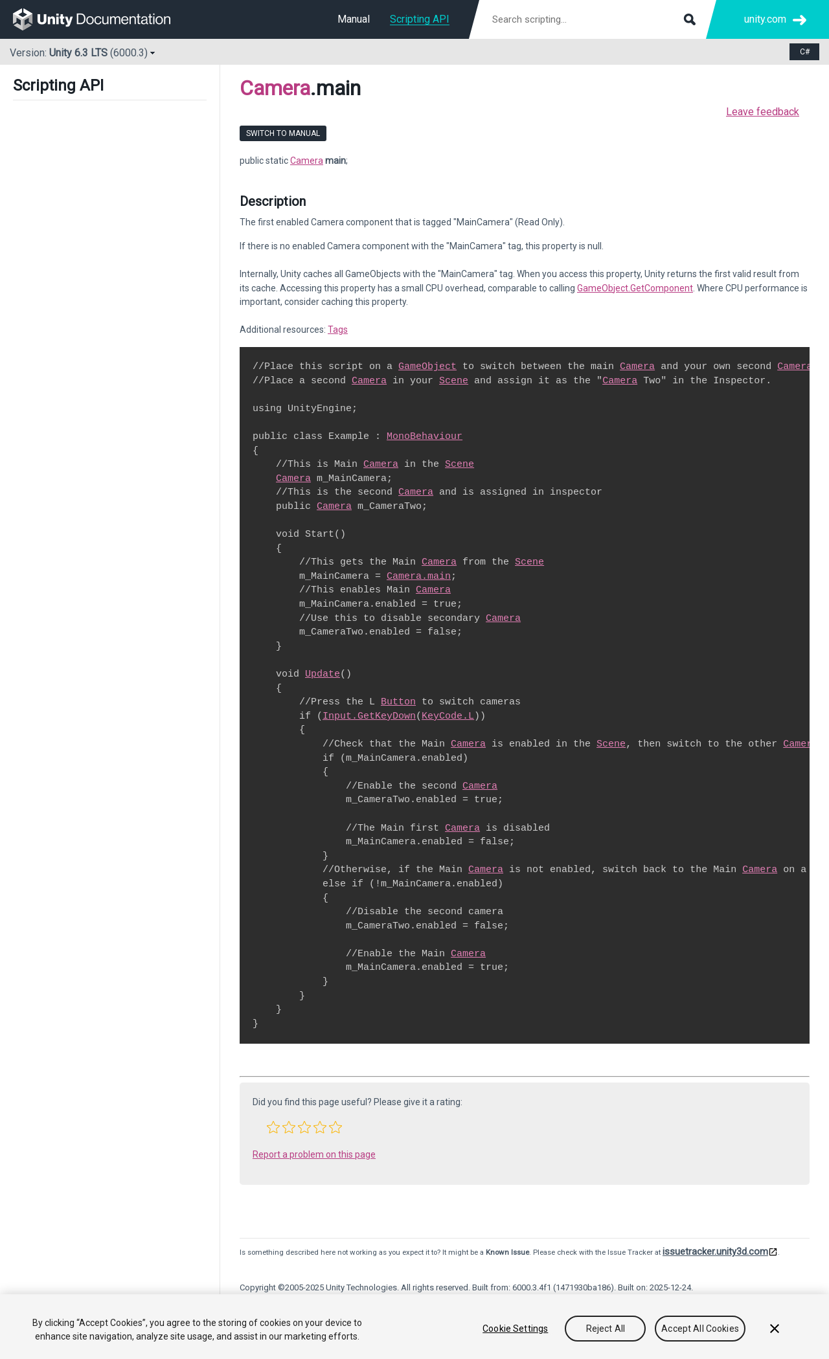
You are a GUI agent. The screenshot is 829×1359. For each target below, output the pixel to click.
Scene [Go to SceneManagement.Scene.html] (453, 380)
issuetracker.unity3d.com (715, 1251)
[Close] (774, 1328)
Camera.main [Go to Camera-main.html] (419, 576)
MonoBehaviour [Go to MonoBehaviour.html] (424, 436)
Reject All (605, 1328)
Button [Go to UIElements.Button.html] (398, 701)
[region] (414, 1326)
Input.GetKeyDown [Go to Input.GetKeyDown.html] (369, 716)
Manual (353, 19)
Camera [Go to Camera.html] (637, 366)
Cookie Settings (515, 1328)
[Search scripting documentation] (592, 19)
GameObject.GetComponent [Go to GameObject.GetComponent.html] (635, 288)
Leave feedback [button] (762, 112)
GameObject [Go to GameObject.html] (427, 366)
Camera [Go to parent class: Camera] (275, 88)
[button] (273, 1127)
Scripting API (419, 19)
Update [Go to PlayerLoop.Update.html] (322, 674)
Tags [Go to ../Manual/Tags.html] (338, 329)
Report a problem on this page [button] (314, 1154)
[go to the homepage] (100, 19)
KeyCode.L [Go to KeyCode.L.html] (448, 716)
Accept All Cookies (700, 1328)
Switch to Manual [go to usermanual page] (283, 133)
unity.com (765, 19)
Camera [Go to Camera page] (306, 160)
